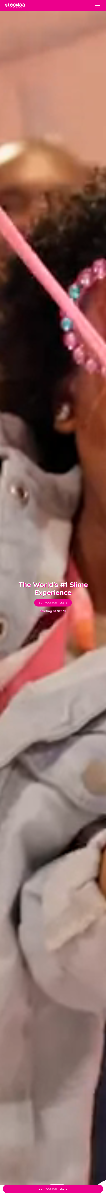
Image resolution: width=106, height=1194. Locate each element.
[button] (97, 5)
